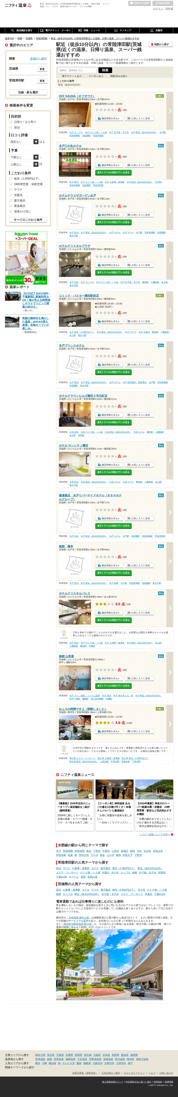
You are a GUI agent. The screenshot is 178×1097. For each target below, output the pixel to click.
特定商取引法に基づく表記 (138, 1082)
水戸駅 (162, 132)
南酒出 (124, 851)
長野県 (115, 1055)
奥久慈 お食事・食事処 (109, 758)
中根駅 (92, 646)
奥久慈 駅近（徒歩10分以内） (83, 761)
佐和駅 (81, 435)
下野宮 (138, 855)
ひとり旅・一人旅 (90, 872)
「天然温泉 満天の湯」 (79, 917)
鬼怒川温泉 (142, 1059)
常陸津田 (80, 851)
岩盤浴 (162, 872)
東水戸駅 (73, 235)
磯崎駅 (85, 699)
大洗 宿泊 (73, 432)
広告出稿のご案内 (111, 1073)
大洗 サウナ (128, 482)
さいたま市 (68, 1063)
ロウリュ (74, 876)
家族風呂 (19, 205)
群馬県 (78, 1055)
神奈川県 (40, 1055)
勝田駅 (145, 282)
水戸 (58, 851)
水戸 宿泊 (73, 182)
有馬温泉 (59, 1059)
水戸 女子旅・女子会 (119, 132)
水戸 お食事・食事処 (114, 182)
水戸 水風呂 (144, 332)
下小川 (94, 855)
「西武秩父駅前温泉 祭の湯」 (77, 924)
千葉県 (60, 1055)
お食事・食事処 (81, 868)
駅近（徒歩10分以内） (150, 868)
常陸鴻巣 (61, 855)
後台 (88, 851)
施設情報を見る (110, 118)
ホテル (95, 868)
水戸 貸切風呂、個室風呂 (135, 382)
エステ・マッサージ (67, 872)
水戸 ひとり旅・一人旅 (96, 132)
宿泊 (58, 868)
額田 (132, 851)
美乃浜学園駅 (97, 699)
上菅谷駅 (104, 761)
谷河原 (147, 851)
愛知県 (125, 1055)
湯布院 (130, 1059)
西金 (102, 855)
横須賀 (52, 1063)
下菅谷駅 (136, 761)
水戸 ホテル (115, 232)
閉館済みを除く (119, 76)
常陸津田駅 (98, 135)
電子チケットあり (72, 76)
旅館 (134, 872)
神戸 (130, 1063)
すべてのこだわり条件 (28, 219)
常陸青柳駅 (74, 135)
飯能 (79, 1063)
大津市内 (121, 1063)
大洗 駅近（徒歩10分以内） (118, 432)
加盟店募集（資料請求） (85, 1073)
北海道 (106, 1055)
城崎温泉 (70, 1059)
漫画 (83, 876)
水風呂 (105, 872)
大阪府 (97, 1055)
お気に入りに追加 (140, 118)
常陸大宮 (84, 855)
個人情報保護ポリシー (112, 1082)
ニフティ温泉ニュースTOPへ (155, 834)
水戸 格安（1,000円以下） (82, 332)
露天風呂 (106, 868)
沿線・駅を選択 (28, 92)
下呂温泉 (82, 1059)
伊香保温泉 (95, 1059)
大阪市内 (98, 1063)
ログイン (158, 8)
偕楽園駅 (86, 135)
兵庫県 (69, 1055)
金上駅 (164, 282)
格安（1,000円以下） (124, 868)
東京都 (87, 1055)
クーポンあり (96, 76)
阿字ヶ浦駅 (74, 699)
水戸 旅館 (113, 583)
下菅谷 (97, 851)
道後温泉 (108, 1059)
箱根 (49, 1059)
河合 (139, 851)
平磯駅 (109, 699)
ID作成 (169, 8)
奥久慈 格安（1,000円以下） (135, 758)
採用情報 (169, 1082)
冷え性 (115, 872)
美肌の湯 (92, 876)
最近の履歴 (163, 3)
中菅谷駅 (115, 761)
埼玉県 (50, 1055)
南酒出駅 (125, 761)
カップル (125, 872)
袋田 (118, 855)
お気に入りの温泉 (139, 3)
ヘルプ (151, 1073)
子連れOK (61, 876)
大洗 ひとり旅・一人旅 (92, 432)
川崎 (44, 1063)
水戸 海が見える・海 (123, 695)
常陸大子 (128, 855)
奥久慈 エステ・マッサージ (82, 758)
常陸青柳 (68, 851)
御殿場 (87, 1063)
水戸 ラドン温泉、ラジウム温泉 (84, 695)
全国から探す (38, 58)
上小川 (110, 855)
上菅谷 (115, 851)
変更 (42, 69)
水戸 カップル (76, 132)
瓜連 (70, 855)
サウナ (66, 868)
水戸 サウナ (128, 232)
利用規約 (158, 1082)
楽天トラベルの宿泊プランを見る (113, 172)
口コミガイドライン (134, 1073)
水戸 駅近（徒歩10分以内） (144, 132)
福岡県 (134, 1055)
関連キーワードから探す (19, 1067)
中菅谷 (106, 851)
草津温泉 (40, 1059)
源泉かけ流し (22, 211)
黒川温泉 (120, 1059)
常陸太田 (158, 851)
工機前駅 (155, 282)
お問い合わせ (166, 1073)
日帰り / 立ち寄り (25, 121)
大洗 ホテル (139, 432)
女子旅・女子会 (147, 872)
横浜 (37, 1063)
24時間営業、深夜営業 (28, 184)
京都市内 (109, 1063)
